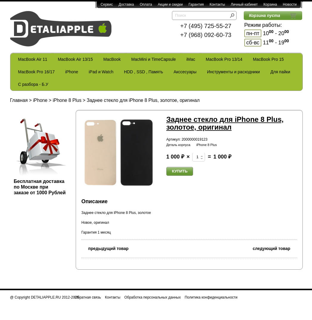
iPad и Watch (101, 71)
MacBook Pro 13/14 (224, 59)
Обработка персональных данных (152, 297)
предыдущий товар (104, 248)
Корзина (270, 4)
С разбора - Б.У (33, 84)
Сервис (107, 4)
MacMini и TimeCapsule (153, 59)
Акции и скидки (170, 4)
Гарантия (196, 4)
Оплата (146, 4)
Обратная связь (87, 297)
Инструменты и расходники (233, 71)
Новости (290, 4)
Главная (19, 100)
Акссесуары (184, 71)
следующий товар (275, 248)
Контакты (217, 4)
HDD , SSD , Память (143, 71)
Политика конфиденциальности (211, 297)
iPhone (71, 71)
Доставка (126, 4)
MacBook (112, 59)
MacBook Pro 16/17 (36, 71)
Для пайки (280, 71)
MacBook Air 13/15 (75, 59)
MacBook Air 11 (32, 59)
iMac (191, 59)
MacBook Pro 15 (268, 59)
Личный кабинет (244, 4)
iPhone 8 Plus (67, 100)
